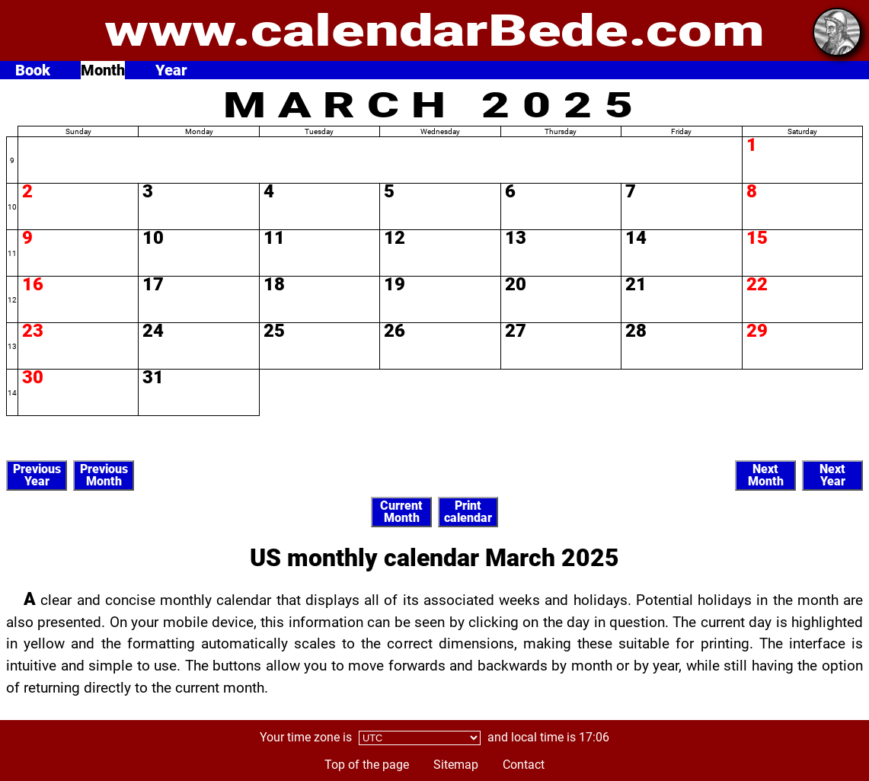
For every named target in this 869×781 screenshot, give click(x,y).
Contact (524, 764)
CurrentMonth (401, 511)
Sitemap (455, 764)
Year (171, 70)
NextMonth (766, 475)
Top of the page (366, 764)
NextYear (832, 475)
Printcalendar (468, 511)
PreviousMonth (104, 475)
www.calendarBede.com (434, 30)
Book (32, 70)
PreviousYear (37, 475)
